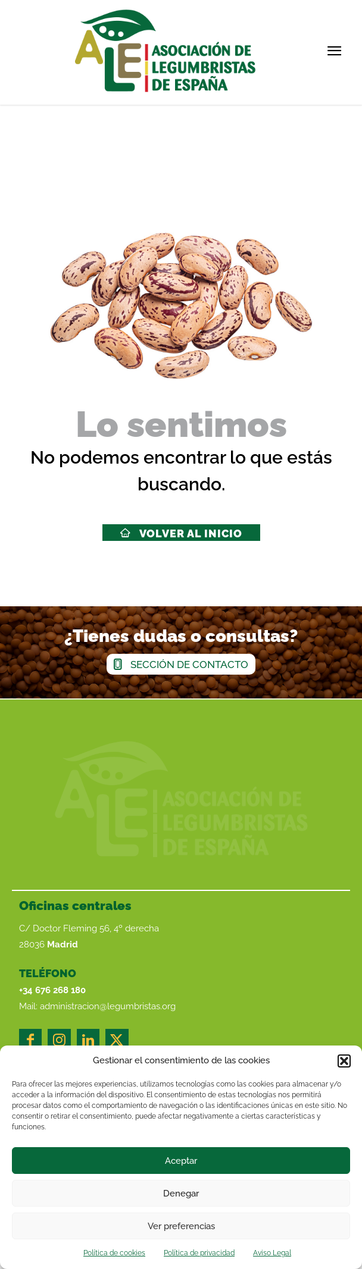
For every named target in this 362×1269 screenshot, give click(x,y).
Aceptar (181, 1160)
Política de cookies (114, 1253)
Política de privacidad (199, 1253)
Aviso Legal (272, 1253)
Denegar (181, 1193)
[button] (344, 1061)
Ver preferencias (181, 1226)
